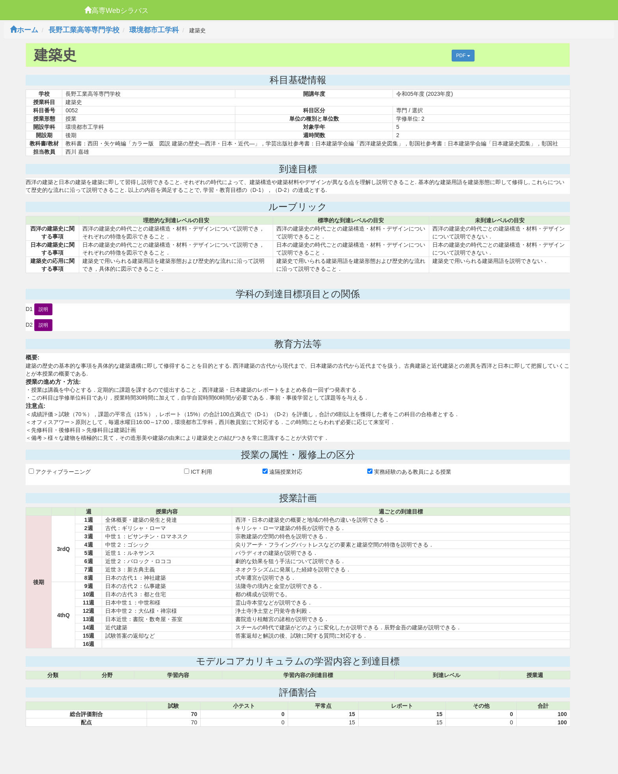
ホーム (24, 30)
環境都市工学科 (154, 30)
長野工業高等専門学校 (83, 30)
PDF (463, 55)
